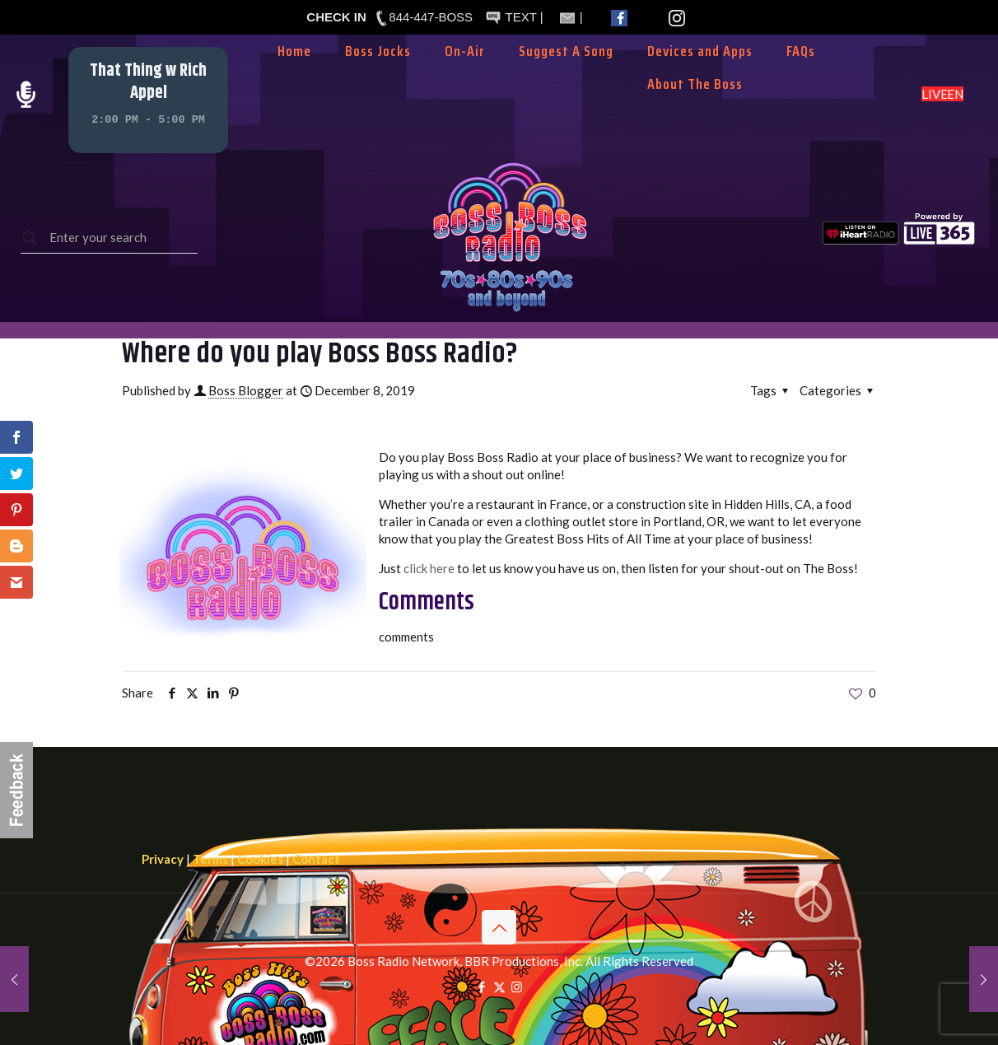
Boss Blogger (245, 390)
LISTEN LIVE (942, 93)
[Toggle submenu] (465, 76)
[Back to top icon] (499, 927)
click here (429, 568)
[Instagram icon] (517, 986)
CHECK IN (336, 17)
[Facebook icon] (482, 986)
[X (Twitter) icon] (499, 986)
